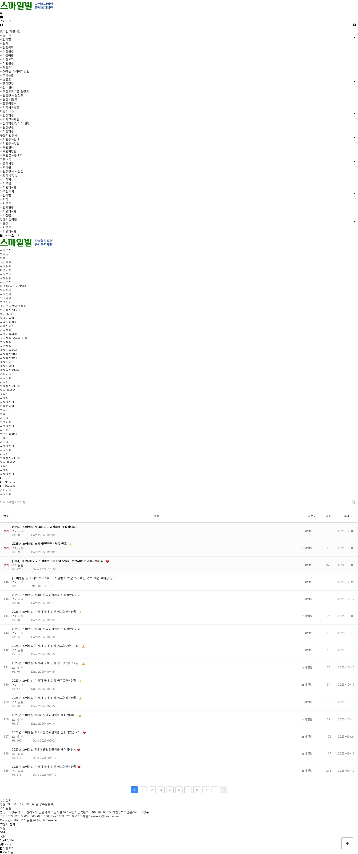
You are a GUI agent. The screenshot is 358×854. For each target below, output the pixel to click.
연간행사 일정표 (10, 310)
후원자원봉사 (8, 350)
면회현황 (5, 422)
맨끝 (223, 789)
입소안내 (5, 302)
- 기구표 (5, 203)
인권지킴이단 (8, 434)
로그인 (4, 31)
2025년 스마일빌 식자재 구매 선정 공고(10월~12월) (46, 645)
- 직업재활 (7, 131)
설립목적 (5, 262)
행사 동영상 (7, 390)
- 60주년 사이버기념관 (14, 71)
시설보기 (5, 274)
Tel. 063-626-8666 (25, 800)
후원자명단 (7, 366)
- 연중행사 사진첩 (11, 171)
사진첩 (4, 430)
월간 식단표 (7, 314)
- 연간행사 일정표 (11, 95)
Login (5, 235)
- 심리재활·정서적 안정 (15, 123)
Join (16, 235)
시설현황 (5, 266)
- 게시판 (5, 167)
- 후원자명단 (8, 151)
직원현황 (5, 278)
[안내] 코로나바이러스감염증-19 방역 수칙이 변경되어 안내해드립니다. (59, 561)
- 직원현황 (7, 63)
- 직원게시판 (8, 187)
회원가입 (15, 31)
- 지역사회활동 (10, 107)
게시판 (4, 382)
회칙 (3, 414)
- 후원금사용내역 (11, 155)
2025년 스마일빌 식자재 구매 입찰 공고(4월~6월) (44, 766)
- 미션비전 (7, 55)
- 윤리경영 (7, 83)
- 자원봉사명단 (10, 143)
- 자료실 (5, 183)
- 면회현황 (7, 207)
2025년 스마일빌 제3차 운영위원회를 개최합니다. (44, 715)
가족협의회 (7, 406)
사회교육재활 (8, 334)
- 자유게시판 (8, 211)
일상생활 (5, 342)
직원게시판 (7, 402)
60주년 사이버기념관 (13, 286)
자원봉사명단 (8, 358)
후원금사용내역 (10, 370)
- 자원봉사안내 (10, 139)
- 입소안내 (7, 87)
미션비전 (5, 270)
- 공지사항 (7, 163)
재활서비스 (7, 326)
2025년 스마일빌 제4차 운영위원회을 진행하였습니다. (47, 595)
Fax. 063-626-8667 (73, 800)
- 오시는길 (7, 75)
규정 (3, 438)
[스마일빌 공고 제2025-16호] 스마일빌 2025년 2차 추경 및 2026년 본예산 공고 (63, 578)
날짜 (346, 516)
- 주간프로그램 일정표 (14, 91)
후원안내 (5, 362)
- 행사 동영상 (9, 175)
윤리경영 (5, 298)
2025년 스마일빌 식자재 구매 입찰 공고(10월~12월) (46, 663)
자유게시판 (7, 426)
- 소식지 (5, 179)
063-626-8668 (49, 800)
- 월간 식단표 (9, 99)
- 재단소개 (7, 67)
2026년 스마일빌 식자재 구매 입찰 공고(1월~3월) (44, 611)
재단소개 (5, 282)
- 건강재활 (7, 115)
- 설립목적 (7, 47)
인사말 (4, 254)
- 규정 (4, 223)
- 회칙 (4, 199)
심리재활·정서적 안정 (13, 338)
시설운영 (5, 294)
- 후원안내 (7, 147)
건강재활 (5, 330)
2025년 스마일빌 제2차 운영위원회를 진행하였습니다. (47, 732)
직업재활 (5, 346)
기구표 (4, 418)
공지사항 (5, 378)
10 (214, 789)
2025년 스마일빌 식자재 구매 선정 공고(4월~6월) (44, 697)
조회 (328, 516)
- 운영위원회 (8, 103)
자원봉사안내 (8, 354)
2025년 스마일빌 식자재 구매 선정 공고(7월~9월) (44, 680)
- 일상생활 (7, 127)
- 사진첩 (5, 215)
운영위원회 (7, 318)
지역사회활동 (8, 322)
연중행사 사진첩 (10, 386)
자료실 (4, 398)
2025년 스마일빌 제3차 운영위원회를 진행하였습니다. (47, 629)
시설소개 (5, 250)
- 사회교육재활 (10, 119)
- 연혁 (4, 43)
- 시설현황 (7, 51)
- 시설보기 (7, 59)
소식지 (4, 394)
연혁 (3, 258)
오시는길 (5, 290)
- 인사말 (5, 39)
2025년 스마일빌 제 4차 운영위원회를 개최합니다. (44, 527)
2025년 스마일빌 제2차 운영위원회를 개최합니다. (44, 749)
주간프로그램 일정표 (13, 306)
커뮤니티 (5, 374)
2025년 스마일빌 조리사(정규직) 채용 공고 (40, 543)
